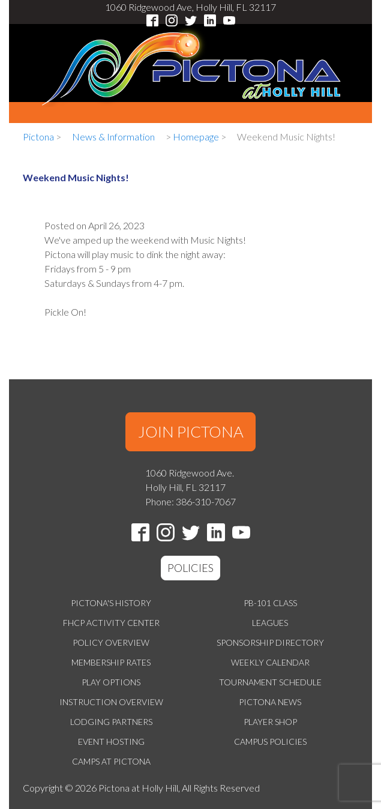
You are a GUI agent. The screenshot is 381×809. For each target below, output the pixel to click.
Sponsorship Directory (270, 642)
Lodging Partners (111, 722)
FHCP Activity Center (111, 623)
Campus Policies (270, 741)
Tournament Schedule (270, 682)
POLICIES (190, 567)
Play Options (111, 682)
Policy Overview (111, 642)
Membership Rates (111, 662)
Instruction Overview (111, 702)
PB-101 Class (270, 603)
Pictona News (270, 702)
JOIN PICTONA (191, 431)
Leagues (270, 623)
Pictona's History (111, 603)
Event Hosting (111, 741)
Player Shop (270, 722)
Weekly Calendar (270, 662)
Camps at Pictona (111, 761)
